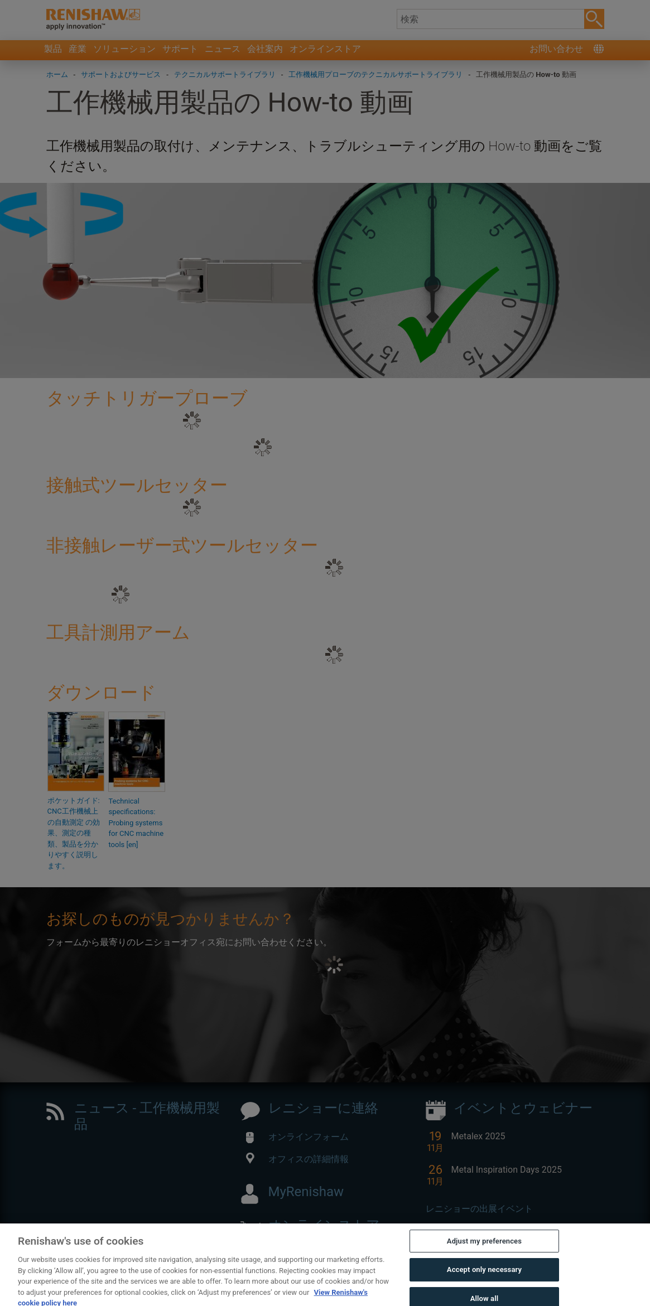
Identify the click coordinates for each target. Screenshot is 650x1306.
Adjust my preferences (484, 1259)
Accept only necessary (484, 1288)
